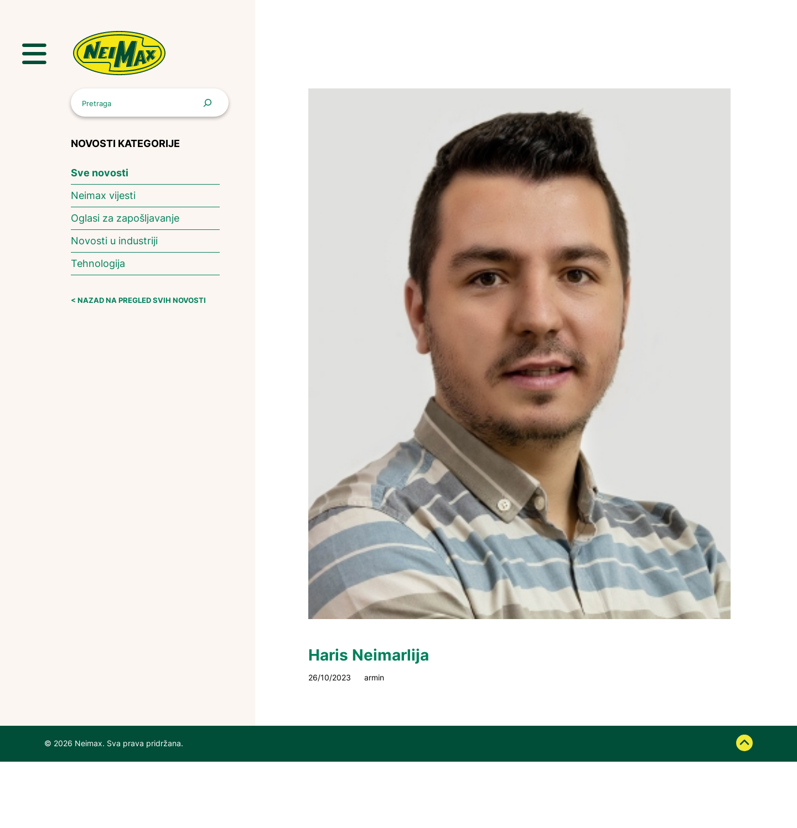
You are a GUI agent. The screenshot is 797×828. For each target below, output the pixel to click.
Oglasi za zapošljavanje (125, 218)
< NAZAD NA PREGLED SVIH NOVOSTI (138, 300)
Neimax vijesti (103, 195)
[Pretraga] (210, 102)
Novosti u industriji (114, 241)
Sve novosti (99, 173)
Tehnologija (98, 263)
